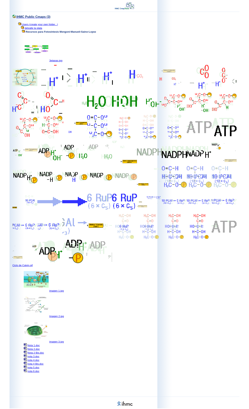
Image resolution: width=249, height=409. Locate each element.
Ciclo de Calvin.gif (22, 265)
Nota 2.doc (33, 349)
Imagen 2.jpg (56, 316)
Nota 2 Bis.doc (35, 352)
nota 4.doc (33, 360)
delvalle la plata (33, 28)
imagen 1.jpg (56, 290)
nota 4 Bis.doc (35, 363)
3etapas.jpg (55, 60)
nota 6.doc (33, 371)
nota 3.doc (33, 356)
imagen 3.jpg (56, 341)
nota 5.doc (33, 367)
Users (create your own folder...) (40, 24)
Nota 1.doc (33, 345)
